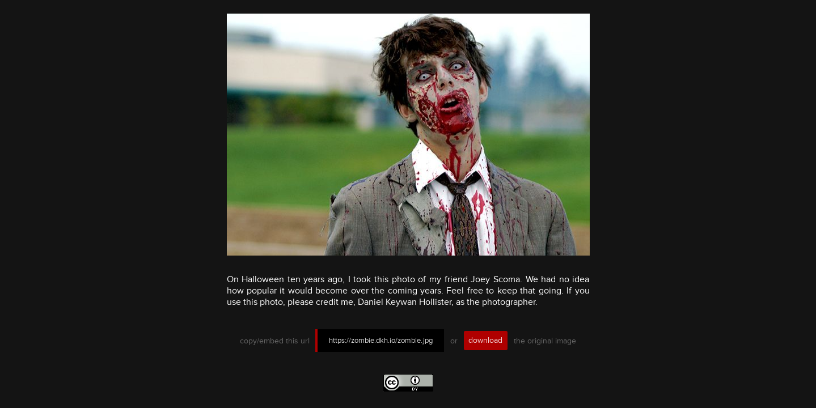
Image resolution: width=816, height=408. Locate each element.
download (485, 340)
